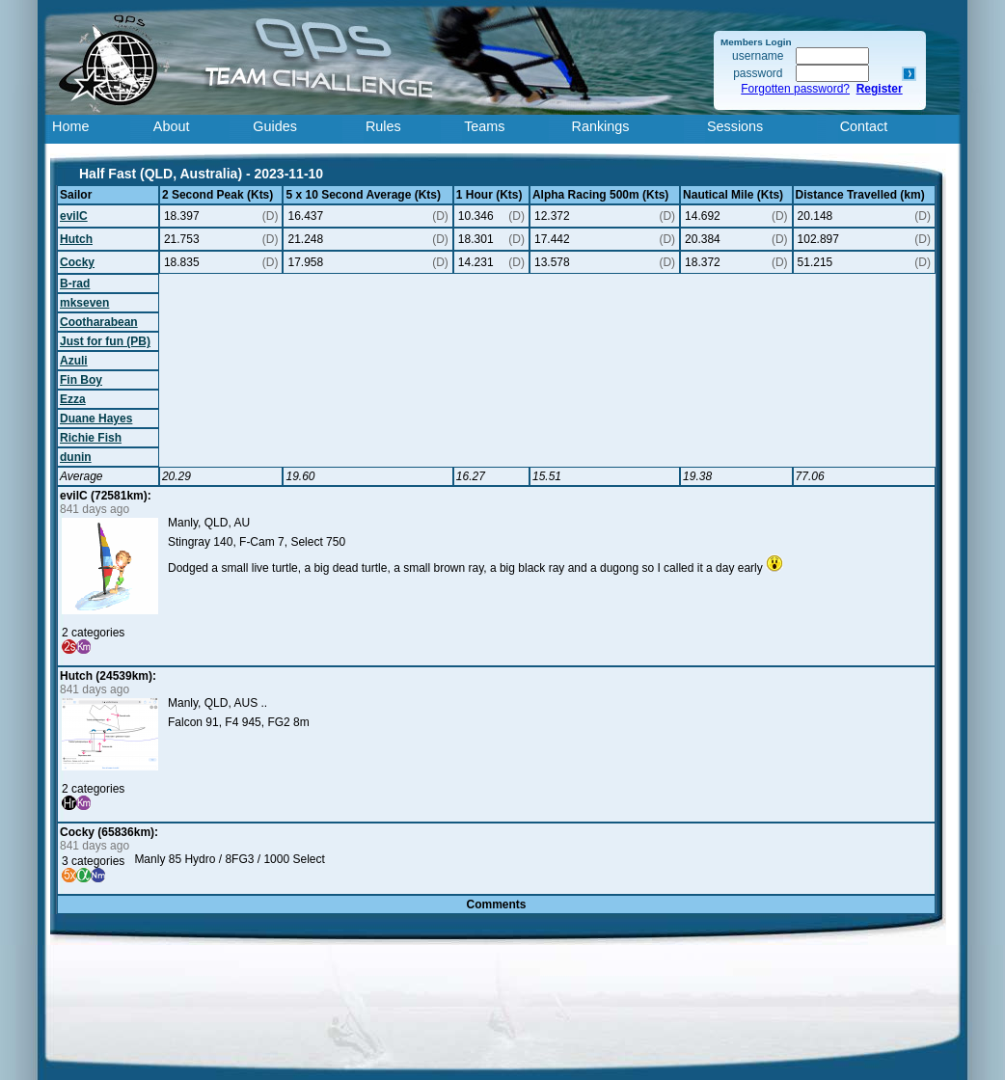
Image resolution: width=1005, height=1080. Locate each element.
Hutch (76, 239)
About (171, 126)
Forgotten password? (795, 88)
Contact (864, 126)
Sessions (735, 126)
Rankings (601, 126)
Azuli (74, 360)
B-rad (75, 283)
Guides (275, 126)
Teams (484, 126)
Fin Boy (81, 380)
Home (70, 126)
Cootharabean (99, 322)
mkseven (84, 303)
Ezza (73, 399)
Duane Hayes (96, 418)
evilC (74, 216)
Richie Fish (91, 438)
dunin (76, 457)
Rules (383, 126)
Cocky (77, 262)
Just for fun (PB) (105, 341)
